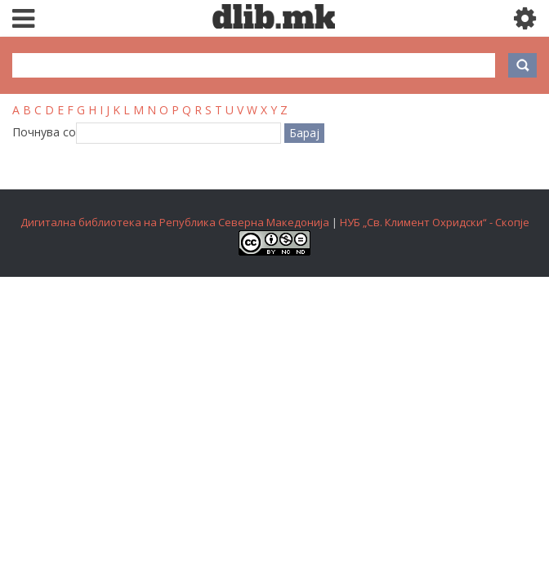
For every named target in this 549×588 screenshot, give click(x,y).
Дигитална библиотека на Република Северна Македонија (174, 222)
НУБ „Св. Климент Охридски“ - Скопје (434, 222)
